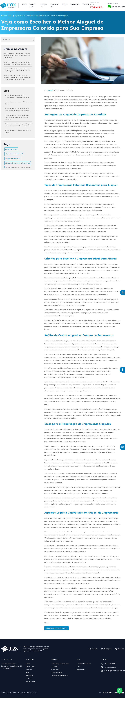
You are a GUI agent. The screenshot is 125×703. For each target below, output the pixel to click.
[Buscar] (32, 39)
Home (24, 4)
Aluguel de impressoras (12, 158)
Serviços (44, 4)
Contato (86, 4)
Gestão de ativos (56, 673)
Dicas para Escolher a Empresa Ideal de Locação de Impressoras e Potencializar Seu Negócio (17, 56)
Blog (64, 4)
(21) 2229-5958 (108, 664)
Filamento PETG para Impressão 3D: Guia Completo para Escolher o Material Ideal (17, 70)
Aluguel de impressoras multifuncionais (17, 163)
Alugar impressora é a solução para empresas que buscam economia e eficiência (17, 117)
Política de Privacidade (83, 664)
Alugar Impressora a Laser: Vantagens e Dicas (18, 103)
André (50, 90)
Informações (75, 4)
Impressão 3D (54, 5)
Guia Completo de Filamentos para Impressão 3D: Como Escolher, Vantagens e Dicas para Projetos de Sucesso (17, 77)
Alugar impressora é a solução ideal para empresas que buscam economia (17, 110)
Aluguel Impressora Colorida (14, 154)
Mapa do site (30, 681)
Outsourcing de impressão (60, 664)
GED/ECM (54, 667)
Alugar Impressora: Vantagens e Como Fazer (18, 131)
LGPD (78, 667)
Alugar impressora (11, 149)
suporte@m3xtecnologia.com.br (112, 671)
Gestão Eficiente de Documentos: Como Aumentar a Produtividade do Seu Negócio (18, 63)
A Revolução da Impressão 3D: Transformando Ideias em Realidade (17, 96)
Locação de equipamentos (60, 676)
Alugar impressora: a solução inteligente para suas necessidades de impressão (18, 125)
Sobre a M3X (32, 5)
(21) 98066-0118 (108, 667)
